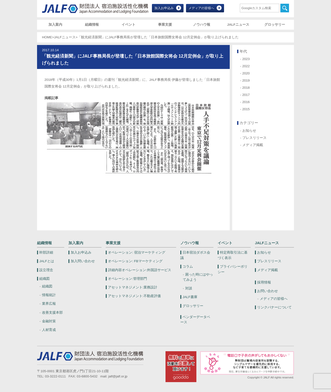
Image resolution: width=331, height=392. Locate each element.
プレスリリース (254, 138)
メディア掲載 (252, 145)
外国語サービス (139, 270)
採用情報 (264, 282)
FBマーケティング (135, 261)
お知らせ (249, 130)
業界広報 (49, 303)
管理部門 (127, 279)
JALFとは (46, 261)
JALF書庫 (190, 297)
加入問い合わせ (83, 261)
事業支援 (165, 24)
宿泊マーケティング (136, 252)
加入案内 (55, 24)
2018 (246, 87)
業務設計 (132, 287)
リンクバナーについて (274, 307)
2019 (246, 80)
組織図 (44, 279)
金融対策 (49, 321)
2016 (246, 102)
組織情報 (92, 24)
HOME (47, 37)
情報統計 (49, 295)
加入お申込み (164, 8)
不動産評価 (134, 296)
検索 (284, 8)
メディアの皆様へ (201, 8)
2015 (246, 109)
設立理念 (46, 270)
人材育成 (49, 330)
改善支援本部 (52, 312)
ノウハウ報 (201, 24)
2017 (246, 95)
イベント (128, 24)
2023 (246, 59)
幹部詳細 (46, 252)
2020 (246, 73)
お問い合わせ (267, 291)
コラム (188, 266)
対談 (188, 288)
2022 (246, 66)
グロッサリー (274, 24)
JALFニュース (238, 24)
